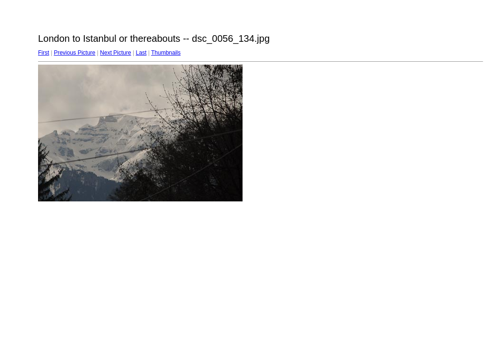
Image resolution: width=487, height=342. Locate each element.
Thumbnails (166, 52)
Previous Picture (74, 52)
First (43, 52)
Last (141, 52)
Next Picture (115, 52)
